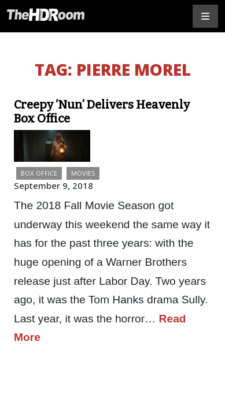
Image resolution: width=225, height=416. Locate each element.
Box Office (39, 173)
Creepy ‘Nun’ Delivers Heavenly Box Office (102, 111)
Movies (83, 173)
